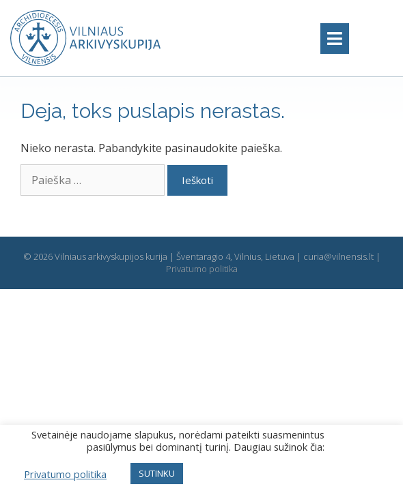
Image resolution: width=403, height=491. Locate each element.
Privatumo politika (202, 269)
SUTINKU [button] (157, 473)
